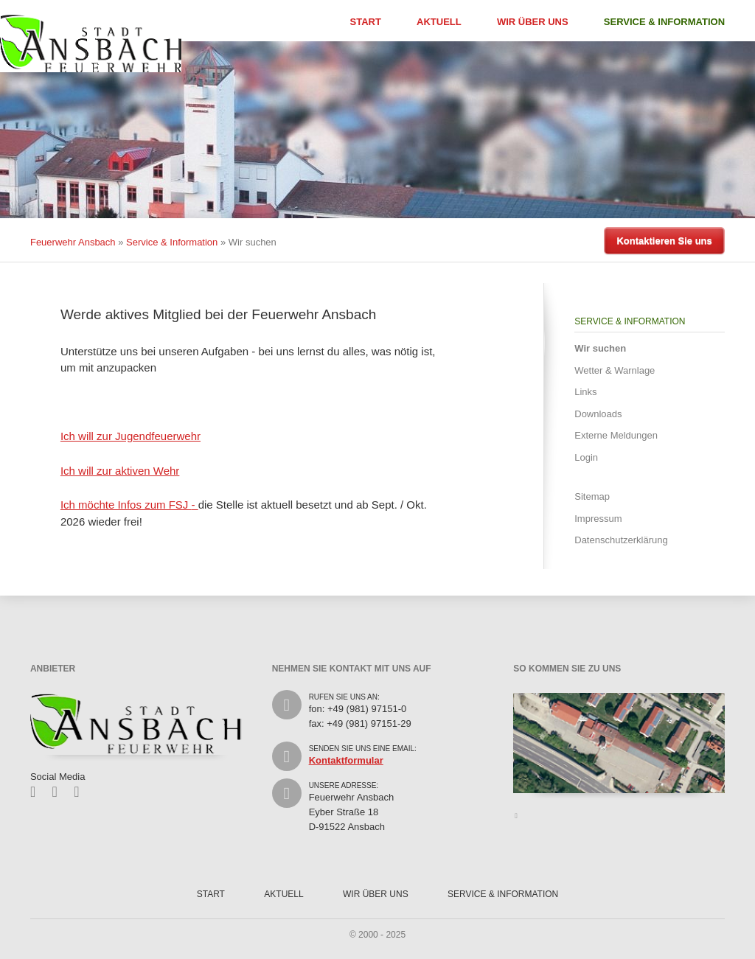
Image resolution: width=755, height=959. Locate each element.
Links (585, 391)
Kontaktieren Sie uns (663, 240)
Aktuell (439, 21)
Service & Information (664, 21)
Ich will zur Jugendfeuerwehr (130, 436)
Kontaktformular (346, 760)
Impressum (598, 518)
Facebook (38, 791)
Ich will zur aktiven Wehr (119, 470)
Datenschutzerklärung (620, 539)
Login (586, 457)
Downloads (598, 413)
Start (365, 21)
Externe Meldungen (616, 435)
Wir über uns (532, 21)
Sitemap (592, 496)
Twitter (60, 791)
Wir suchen (600, 348)
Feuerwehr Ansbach (73, 242)
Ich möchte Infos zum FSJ (126, 504)
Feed (81, 791)
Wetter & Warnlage (614, 370)
